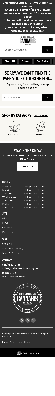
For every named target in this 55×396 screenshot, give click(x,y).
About (5, 218)
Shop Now (41, 115)
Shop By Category (12, 248)
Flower (26, 61)
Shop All (10, 61)
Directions (8, 232)
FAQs (5, 222)
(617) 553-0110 (11, 265)
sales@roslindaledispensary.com (21, 268)
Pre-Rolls (42, 61)
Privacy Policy (8, 342)
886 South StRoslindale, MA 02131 (13, 274)
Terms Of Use (24, 342)
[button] (51, 39)
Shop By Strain (10, 253)
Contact (7, 227)
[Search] (47, 49)
